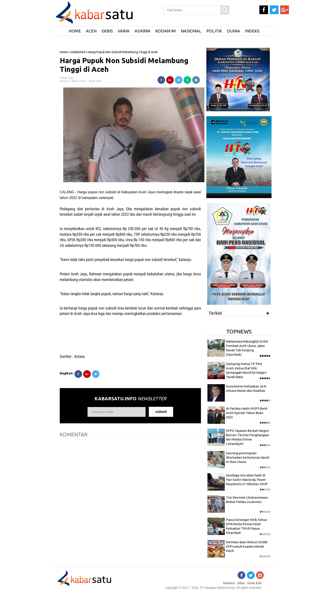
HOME (75, 31)
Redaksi (229, 583)
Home (64, 52)
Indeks (252, 31)
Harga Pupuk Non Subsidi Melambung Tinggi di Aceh (124, 64)
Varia (123, 31)
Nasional (191, 31)
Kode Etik (254, 583)
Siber (241, 583)
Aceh (91, 31)
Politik (214, 31)
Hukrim (142, 31)
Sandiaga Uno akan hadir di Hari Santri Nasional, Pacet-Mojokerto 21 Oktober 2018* (247, 479)
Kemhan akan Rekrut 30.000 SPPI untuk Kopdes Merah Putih (246, 546)
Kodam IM (165, 31)
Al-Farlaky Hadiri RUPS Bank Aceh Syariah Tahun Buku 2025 (246, 413)
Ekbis (107, 31)
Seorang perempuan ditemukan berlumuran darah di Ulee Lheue (247, 457)
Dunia (233, 31)
